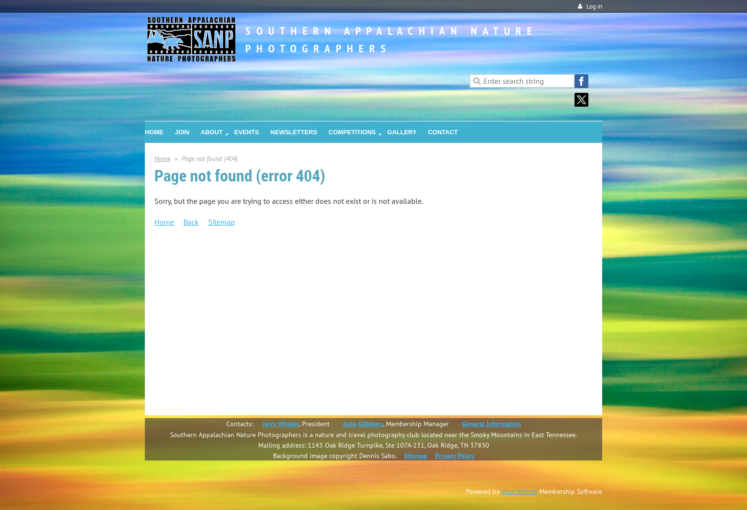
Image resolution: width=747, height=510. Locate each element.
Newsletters (191, 318)
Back (191, 222)
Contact (186, 373)
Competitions (194, 329)
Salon (202, 340)
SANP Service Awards (225, 285)
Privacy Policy (454, 455)
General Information (491, 424)
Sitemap (221, 222)
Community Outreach (225, 296)
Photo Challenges (219, 351)
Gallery (184, 362)
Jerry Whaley (280, 424)
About (183, 274)
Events (184, 307)
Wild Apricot (519, 491)
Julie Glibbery (363, 424)
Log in (594, 6)
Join (180, 263)
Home (162, 158)
